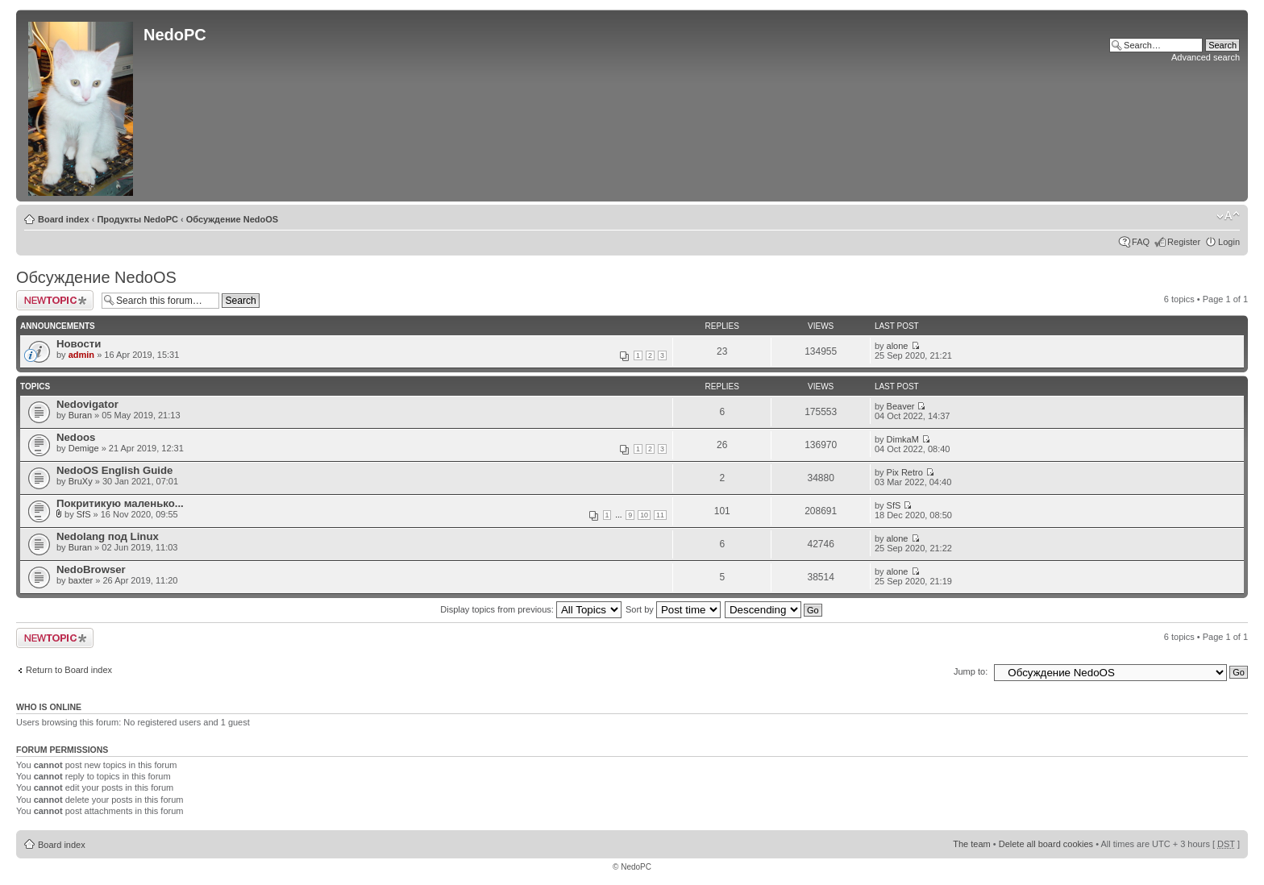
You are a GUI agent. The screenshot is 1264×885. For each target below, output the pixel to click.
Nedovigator (87, 404)
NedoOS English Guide (114, 470)
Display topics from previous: (531, 609)
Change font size (1228, 216)
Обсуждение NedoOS (232, 219)
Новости (78, 344)
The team (971, 844)
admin (81, 354)
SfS (84, 514)
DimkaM (903, 439)
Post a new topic (55, 300)
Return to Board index (69, 670)
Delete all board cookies (1046, 844)
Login (1229, 242)
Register (1183, 242)
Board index (63, 219)
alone (897, 346)
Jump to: (971, 671)
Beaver (901, 406)
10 (644, 515)
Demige (84, 448)
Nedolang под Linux (107, 536)
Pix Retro (905, 472)
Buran (80, 415)
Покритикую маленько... (120, 503)
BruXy (81, 481)
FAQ (1141, 242)
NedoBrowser (91, 569)
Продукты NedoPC (137, 219)
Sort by (673, 609)
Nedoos (75, 437)
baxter (81, 580)
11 (660, 515)
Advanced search (1205, 57)
